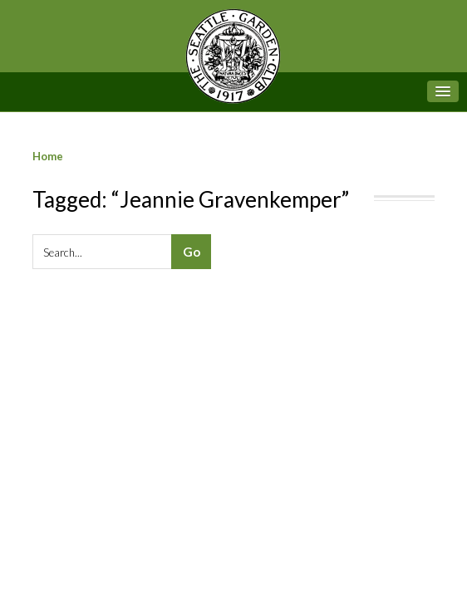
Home (47, 156)
